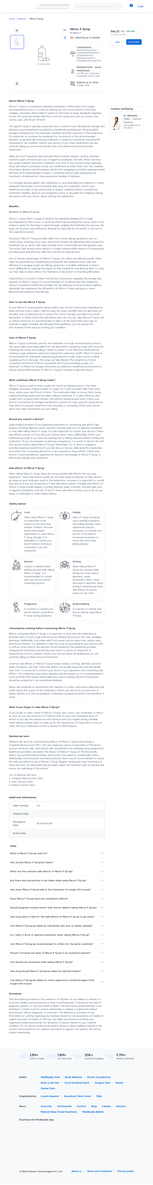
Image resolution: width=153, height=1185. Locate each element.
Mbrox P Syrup (36, 19)
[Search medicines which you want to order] (119, 6)
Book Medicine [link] (73, 1078)
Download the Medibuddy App (36, 1120)
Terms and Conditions (99, 1143)
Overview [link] (46, 1107)
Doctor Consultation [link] (99, 1078)
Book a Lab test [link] (50, 1083)
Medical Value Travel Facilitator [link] (59, 1112)
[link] (18, 6)
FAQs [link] (99, 1097)
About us (76, 1143)
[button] (129, 6)
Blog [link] (94, 1107)
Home (12, 19)
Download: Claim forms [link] (77, 1097)
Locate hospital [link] (50, 1097)
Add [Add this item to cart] (117, 42)
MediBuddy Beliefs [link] (93, 1112)
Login (140, 6)
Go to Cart (134, 42)
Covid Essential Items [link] (77, 1083)
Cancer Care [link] (48, 1089)
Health (23, 1078)
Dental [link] (119, 1083)
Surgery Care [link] (102, 1083)
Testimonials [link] (64, 1107)
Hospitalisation (27, 1097)
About (22, 1107)
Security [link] (121, 1107)
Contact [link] (81, 1107)
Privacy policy (126, 1143)
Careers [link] (106, 1107)
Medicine (21, 19)
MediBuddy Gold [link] (50, 1078)
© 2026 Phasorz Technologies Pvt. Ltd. (41, 1143)
